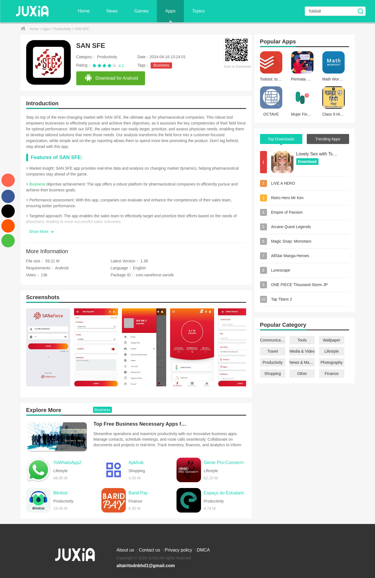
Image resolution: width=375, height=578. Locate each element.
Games (141, 11)
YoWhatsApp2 (67, 462)
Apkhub (136, 462)
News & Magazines (302, 362)
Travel (272, 351)
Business (161, 65)
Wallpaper (331, 340)
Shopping (272, 373)
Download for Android (111, 78)
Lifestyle (331, 351)
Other (302, 373)
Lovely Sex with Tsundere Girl (317, 154)
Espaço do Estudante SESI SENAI (226, 493)
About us (126, 550)
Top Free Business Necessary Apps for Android (141, 424)
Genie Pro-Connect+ (224, 462)
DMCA (203, 550)
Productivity (63, 29)
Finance (332, 373)
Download (307, 161)
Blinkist (60, 493)
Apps (170, 11)
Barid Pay (138, 493)
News (111, 11)
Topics (198, 11)
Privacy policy (179, 550)
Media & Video (302, 351)
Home (84, 11)
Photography (331, 362)
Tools (302, 340)
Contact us (150, 550)
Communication (272, 340)
